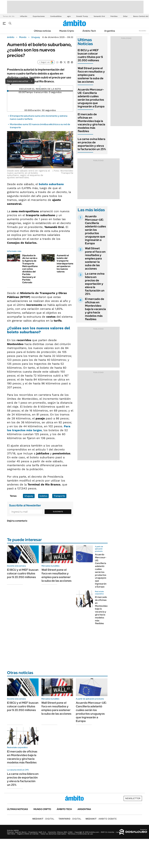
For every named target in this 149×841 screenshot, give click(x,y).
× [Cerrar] (32, 81)
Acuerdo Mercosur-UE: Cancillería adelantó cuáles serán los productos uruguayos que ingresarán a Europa (91, 98)
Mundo (22, 37)
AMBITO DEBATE (101, 818)
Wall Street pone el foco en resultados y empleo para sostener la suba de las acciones (91, 74)
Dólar (125, 16)
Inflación (23, 16)
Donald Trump (82, 16)
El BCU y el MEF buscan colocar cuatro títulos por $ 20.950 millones (90, 55)
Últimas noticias (42, 30)
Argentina (109, 30)
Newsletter (142, 30)
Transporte (59, 495)
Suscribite (58, 512)
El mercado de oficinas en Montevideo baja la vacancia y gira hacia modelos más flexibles (91, 122)
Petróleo (113, 16)
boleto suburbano (51, 184)
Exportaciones (39, 16)
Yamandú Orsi (99, 16)
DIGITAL (43, 818)
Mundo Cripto (66, 30)
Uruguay (35, 37)
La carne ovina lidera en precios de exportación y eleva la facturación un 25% (92, 144)
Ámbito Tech (89, 30)
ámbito (10, 37)
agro (69, 16)
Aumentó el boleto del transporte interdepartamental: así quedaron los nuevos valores (67, 263)
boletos (43, 495)
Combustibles (55, 16)
